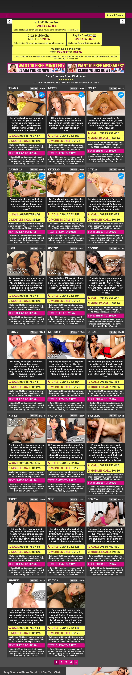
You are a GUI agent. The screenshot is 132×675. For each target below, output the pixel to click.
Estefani (54, 169)
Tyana (13, 88)
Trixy (13, 499)
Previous (9, 21)
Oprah (92, 332)
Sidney (14, 580)
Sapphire (55, 415)
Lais (12, 248)
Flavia (53, 580)
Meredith (55, 332)
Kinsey (14, 415)
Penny (13, 332)
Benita (93, 499)
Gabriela (15, 169)
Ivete (92, 88)
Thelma (94, 415)
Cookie (93, 248)
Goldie (53, 248)
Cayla (92, 169)
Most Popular (115, 15)
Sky (51, 499)
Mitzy (52, 88)
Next (122, 21)
